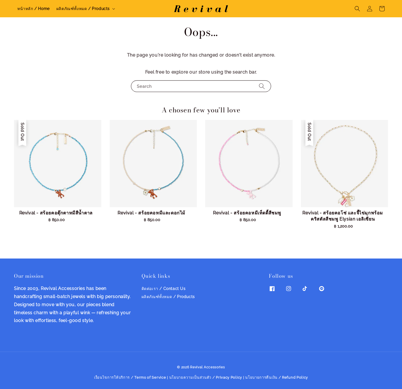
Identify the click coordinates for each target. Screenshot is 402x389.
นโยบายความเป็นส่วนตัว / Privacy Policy (205, 377)
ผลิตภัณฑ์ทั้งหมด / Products (83, 8)
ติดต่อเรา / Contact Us (164, 288)
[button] (357, 9)
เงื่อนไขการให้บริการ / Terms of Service (130, 377)
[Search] (262, 86)
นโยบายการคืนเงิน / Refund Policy (276, 377)
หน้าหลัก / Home (33, 8)
